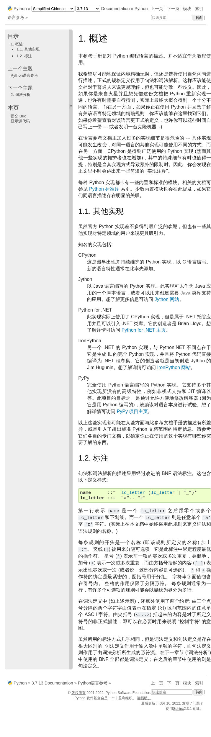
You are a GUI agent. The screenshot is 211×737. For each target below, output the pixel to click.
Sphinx (178, 709)
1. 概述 (17, 44)
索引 (199, 8)
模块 (187, 8)
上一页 (157, 8)
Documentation (115, 8)
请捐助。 (144, 698)
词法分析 (20, 94)
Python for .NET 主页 (144, 330)
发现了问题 (191, 703)
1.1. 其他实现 (28, 49)
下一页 (173, 8)
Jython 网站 (167, 299)
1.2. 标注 (24, 56)
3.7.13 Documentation (52, 683)
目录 (13, 36)
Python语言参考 (24, 75)
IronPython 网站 (174, 367)
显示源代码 (20, 121)
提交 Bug (18, 116)
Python (20, 8)
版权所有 (78, 693)
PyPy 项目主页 (132, 411)
